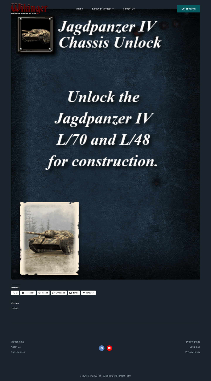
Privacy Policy (192, 352)
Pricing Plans (193, 341)
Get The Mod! (189, 8)
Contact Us (129, 8)
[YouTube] (109, 348)
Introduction (17, 341)
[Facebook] (101, 348)
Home (79, 8)
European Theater (103, 9)
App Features (18, 352)
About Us (16, 347)
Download (195, 347)
